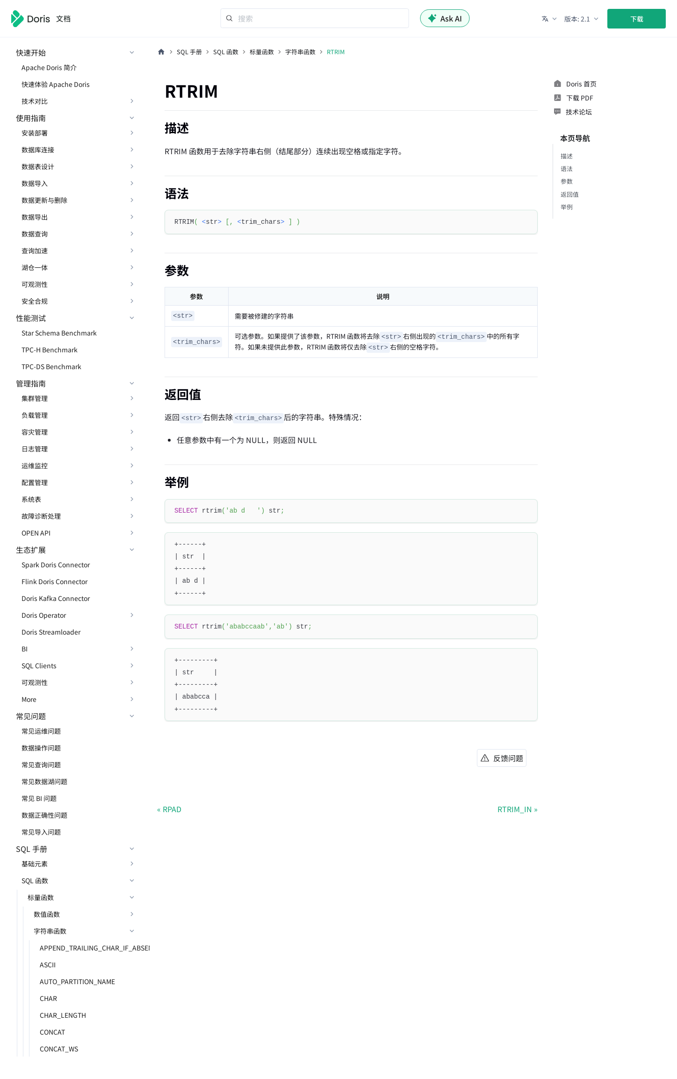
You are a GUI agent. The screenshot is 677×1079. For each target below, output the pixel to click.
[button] (550, 18)
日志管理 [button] (35, 448)
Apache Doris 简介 (49, 67)
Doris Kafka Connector (56, 598)
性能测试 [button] (31, 317)
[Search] (315, 18)
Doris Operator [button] (44, 615)
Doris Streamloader (51, 631)
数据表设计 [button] (38, 166)
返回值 (570, 194)
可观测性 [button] (35, 284)
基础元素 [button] (35, 863)
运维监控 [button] (35, 465)
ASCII (48, 964)
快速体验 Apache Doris (56, 84)
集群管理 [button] (35, 398)
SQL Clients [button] (39, 665)
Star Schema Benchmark (59, 332)
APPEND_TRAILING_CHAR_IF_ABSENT (90, 947)
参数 (567, 181)
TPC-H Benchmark (50, 349)
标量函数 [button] (41, 897)
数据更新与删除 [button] (44, 200)
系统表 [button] (31, 499)
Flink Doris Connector (54, 581)
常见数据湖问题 (44, 781)
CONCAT (52, 1031)
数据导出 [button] (35, 217)
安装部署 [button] (35, 132)
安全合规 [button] (35, 301)
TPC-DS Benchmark (51, 366)
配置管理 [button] (35, 482)
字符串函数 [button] (50, 931)
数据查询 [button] (35, 233)
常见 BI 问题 (39, 798)
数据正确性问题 (44, 815)
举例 (567, 206)
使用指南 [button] (31, 117)
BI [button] (25, 648)
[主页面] (161, 51)
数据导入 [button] (35, 183)
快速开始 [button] (31, 52)
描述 (567, 155)
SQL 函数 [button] (35, 880)
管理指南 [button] (31, 383)
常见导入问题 (41, 831)
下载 (636, 18)
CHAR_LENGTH (63, 1015)
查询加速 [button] (35, 250)
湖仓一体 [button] (35, 267)
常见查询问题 (41, 764)
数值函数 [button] (47, 914)
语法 (567, 168)
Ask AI (445, 18)
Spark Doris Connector (56, 564)
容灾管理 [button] (35, 431)
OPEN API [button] (36, 532)
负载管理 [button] (35, 415)
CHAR (48, 998)
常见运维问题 (41, 731)
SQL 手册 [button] (31, 848)
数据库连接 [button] (38, 149)
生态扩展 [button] (31, 549)
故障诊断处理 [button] (41, 516)
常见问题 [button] (31, 716)
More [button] (29, 699)
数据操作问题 (41, 747)
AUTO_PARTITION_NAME (77, 981)
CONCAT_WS (59, 1048)
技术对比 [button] (35, 101)
